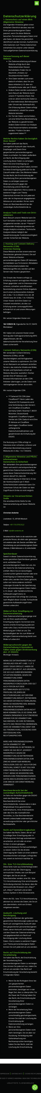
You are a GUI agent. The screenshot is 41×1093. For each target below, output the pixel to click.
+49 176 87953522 (17, 529)
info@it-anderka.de (16, 535)
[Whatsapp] (35, 1087)
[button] (37, 5)
